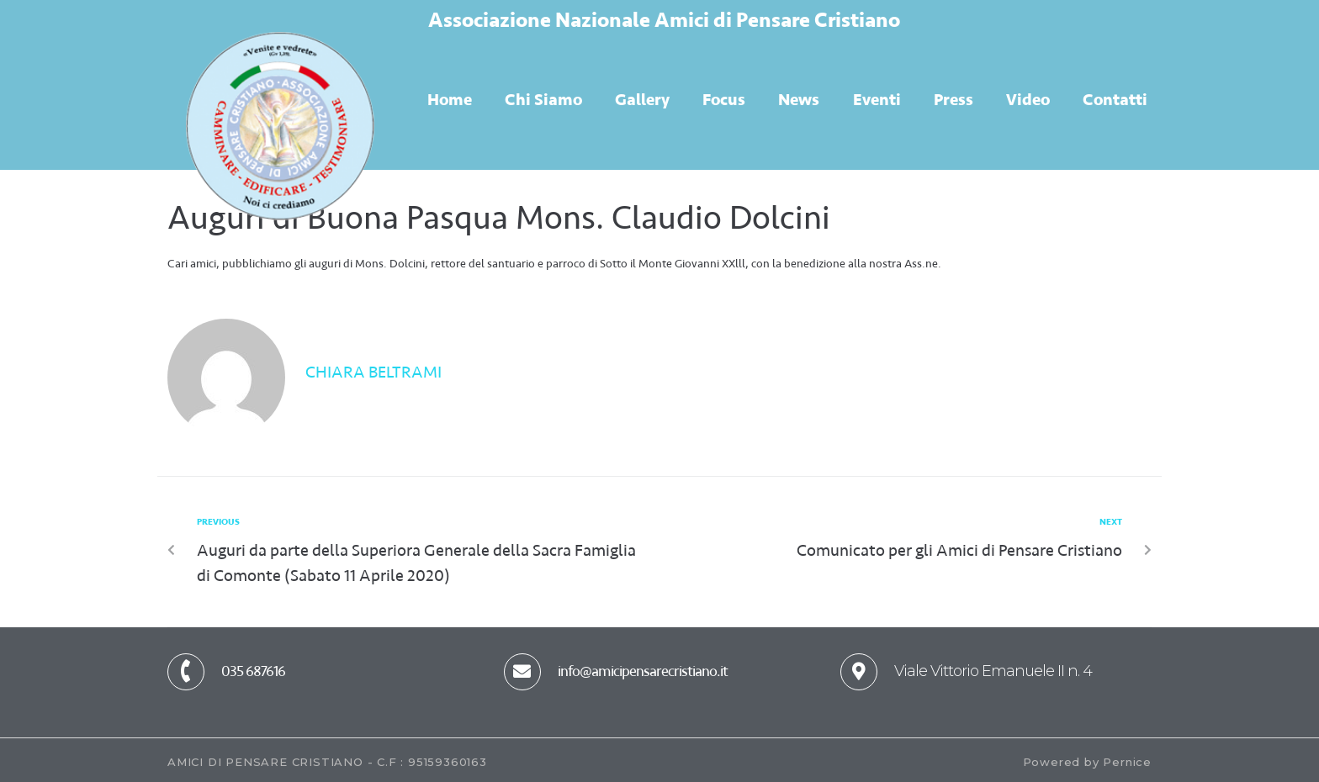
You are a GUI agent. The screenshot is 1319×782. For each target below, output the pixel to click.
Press (953, 99)
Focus (723, 99)
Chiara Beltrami (373, 372)
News (798, 99)
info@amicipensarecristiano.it (643, 671)
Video (1028, 99)
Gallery (642, 99)
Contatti (1115, 99)
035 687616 (253, 671)
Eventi (877, 99)
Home (449, 99)
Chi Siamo (543, 99)
